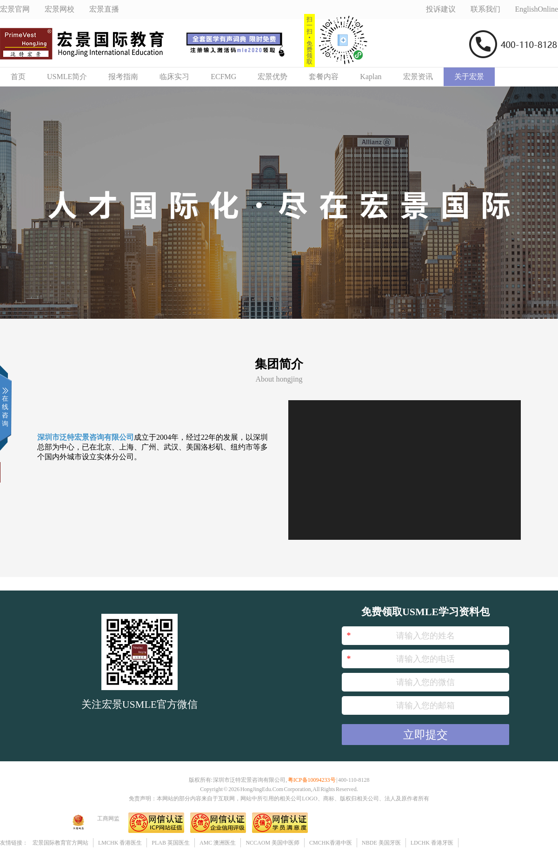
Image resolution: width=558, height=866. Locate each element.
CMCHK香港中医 (330, 842)
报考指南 (123, 77)
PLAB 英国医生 (171, 842)
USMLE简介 (67, 77)
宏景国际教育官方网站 (60, 842)
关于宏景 (469, 77)
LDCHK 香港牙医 (432, 842)
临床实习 (174, 77)
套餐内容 (324, 77)
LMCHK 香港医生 (120, 842)
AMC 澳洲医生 (217, 842)
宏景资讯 (418, 77)
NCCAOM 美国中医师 (272, 842)
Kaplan (370, 77)
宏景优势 (272, 77)
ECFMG (223, 77)
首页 (18, 77)
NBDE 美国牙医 (381, 842)
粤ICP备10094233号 (312, 780)
